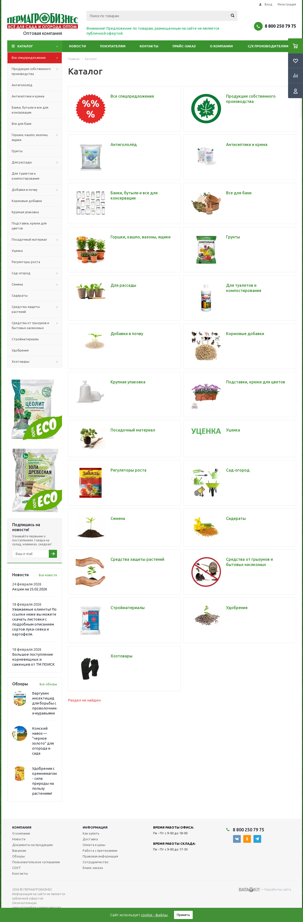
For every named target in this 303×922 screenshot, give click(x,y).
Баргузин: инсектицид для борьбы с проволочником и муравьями (46, 703)
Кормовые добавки (27, 201)
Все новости (48, 575)
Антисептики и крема (28, 96)
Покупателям (112, 46)
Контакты (149, 46)
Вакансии (19, 850)
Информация (95, 827)
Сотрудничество (96, 862)
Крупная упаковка (25, 212)
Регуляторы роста (26, 262)
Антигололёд (22, 85)
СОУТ (16, 867)
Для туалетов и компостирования (25, 176)
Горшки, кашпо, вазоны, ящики (37, 137)
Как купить (91, 833)
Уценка (17, 250)
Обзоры (18, 856)
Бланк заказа (93, 867)
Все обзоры (48, 684)
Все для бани (21, 123)
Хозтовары (37, 361)
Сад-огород (37, 273)
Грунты (17, 151)
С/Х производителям (268, 46)
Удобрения (20, 350)
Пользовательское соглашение (36, 862)
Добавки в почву (37, 189)
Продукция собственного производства (37, 71)
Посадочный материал (37, 239)
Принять (183, 915)
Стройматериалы (25, 339)
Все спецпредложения (37, 57)
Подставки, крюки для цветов (29, 225)
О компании (221, 46)
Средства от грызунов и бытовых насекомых (37, 326)
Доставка (90, 839)
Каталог (25, 46)
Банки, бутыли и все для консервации (30, 110)
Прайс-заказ (184, 46)
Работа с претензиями (100, 850)
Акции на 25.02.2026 (29, 589)
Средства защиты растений (37, 309)
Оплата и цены (94, 845)
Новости (77, 46)
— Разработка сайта (265, 889)
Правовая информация (100, 856)
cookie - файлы (154, 915)
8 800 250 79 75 (280, 26)
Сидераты (20, 295)
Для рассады (37, 162)
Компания (21, 827)
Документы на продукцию (32, 845)
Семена (37, 284)
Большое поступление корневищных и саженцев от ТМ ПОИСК (33, 659)
